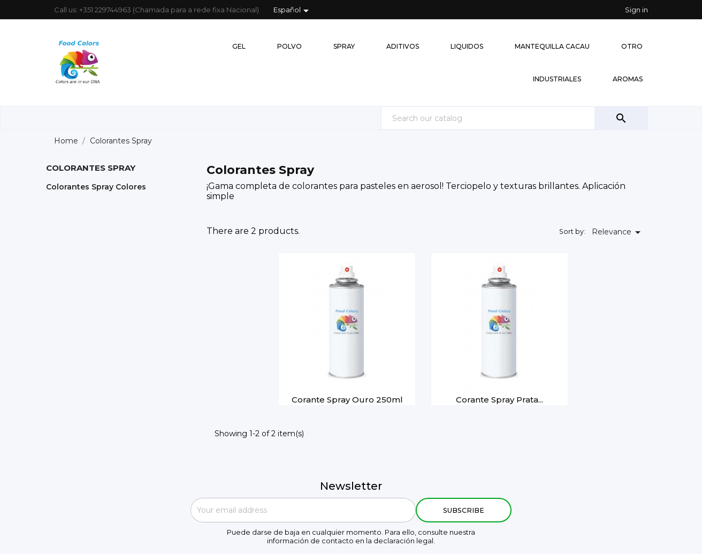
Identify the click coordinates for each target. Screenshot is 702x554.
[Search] (514, 118)
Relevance (618, 232)
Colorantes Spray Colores (96, 187)
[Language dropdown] (292, 10)
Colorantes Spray (90, 168)
